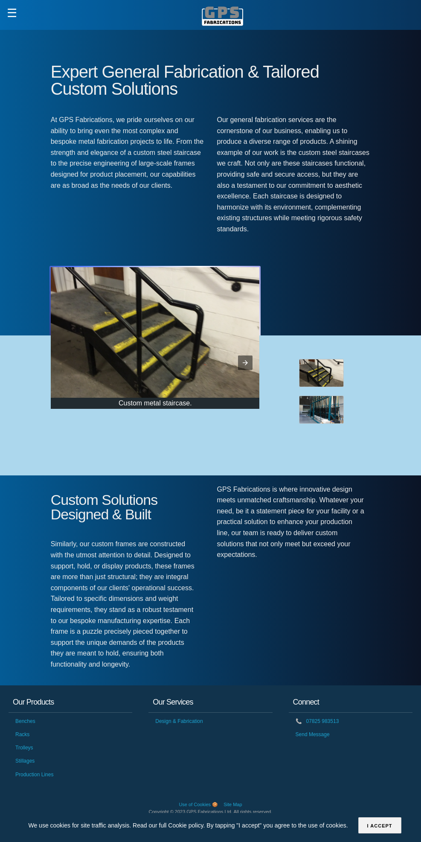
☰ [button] (12, 13)
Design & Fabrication (179, 721)
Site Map (233, 804)
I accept (379, 825)
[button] (245, 362)
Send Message (313, 734)
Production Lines (34, 775)
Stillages (25, 761)
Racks (22, 734)
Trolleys (24, 748)
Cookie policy (185, 825)
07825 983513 (317, 721)
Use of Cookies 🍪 (198, 804)
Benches (25, 721)
